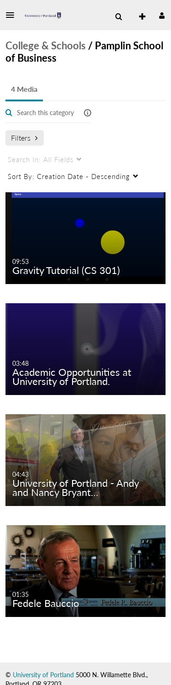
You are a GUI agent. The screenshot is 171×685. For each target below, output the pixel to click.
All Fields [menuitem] (40, 159)
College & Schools (45, 45)
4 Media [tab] (24, 88)
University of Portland (43, 675)
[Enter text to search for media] (45, 112)
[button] (12, 15)
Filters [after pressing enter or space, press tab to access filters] (24, 137)
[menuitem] (118, 17)
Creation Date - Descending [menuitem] (69, 176)
